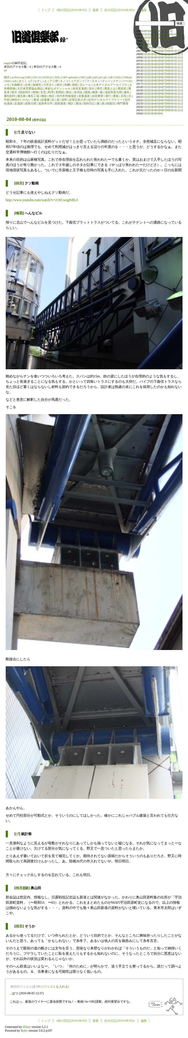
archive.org (17, 77)
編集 (144, 10)
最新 (96, 10)
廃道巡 (122, 88)
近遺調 (18, 103)
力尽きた (49, 84)
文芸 (43, 92)
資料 (64, 99)
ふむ (44, 81)
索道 (36, 99)
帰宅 (99, 88)
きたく (23, 81)
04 (143, 31)
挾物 (35, 92)
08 (157, 31)
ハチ (102, 81)
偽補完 (37, 84)
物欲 (44, 96)
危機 (67, 84)
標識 (87, 92)
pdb (89, 77)
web (14, 81)
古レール (85, 84)
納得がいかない (21, 99)
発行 (108, 96)
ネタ (94, 81)
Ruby (24, 1030)
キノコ (64, 81)
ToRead (127, 77)
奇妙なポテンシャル (58, 88)
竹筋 (7, 99)
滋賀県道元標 (113, 92)
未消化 (78, 92)
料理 (51, 92)
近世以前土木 (77, 99)
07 (154, 31)
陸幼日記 (89, 103)
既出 (69, 92)
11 (167, 31)
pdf (95, 77)
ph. (105, 77)
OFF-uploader (70, 77)
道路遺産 (60, 103)
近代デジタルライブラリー (105, 99)
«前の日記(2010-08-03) (71, 10)
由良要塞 (97, 96)
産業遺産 (84, 96)
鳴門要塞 (122, 103)
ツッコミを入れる (56, 986)
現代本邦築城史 (67, 96)
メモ (7, 84)
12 (170, 31)
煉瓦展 (21, 96)
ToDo (118, 77)
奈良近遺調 (80, 88)
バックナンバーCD (119, 81)
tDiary (27, 1027)
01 (143, 34)
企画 (28, 84)
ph (100, 77)
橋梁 (95, 92)
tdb (111, 77)
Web (7, 81)
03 (150, 34)
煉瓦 (127, 92)
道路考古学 (45, 103)
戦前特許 (25, 92)
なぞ (37, 81)
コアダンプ (78, 81)
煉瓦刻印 (9, 96)
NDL (57, 77)
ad (5, 70)
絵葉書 (45, 99)
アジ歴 (53, 81)
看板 (116, 96)
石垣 (123, 96)
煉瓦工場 (33, 96)
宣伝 (92, 88)
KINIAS (48, 77)
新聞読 (60, 92)
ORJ (82, 77)
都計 (71, 103)
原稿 (75, 84)
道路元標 (30, 103)
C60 (34, 77)
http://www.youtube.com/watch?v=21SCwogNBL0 (42, 200)
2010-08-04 (19, 119)
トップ (45, 10)
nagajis (8, 63)
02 (147, 34)
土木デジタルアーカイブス (110, 84)
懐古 (14, 92)
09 (160, 31)
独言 (7, 77)
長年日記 (39, 120)
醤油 (78, 103)
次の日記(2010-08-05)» (119, 10)
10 (164, 31)
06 (150, 31)
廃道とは (110, 88)
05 (147, 31)
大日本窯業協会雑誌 (30, 88)
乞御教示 (17, 84)
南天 (59, 84)
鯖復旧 (110, 103)
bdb (28, 77)
